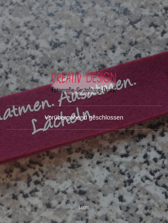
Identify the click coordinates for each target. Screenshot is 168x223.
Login (84, 206)
